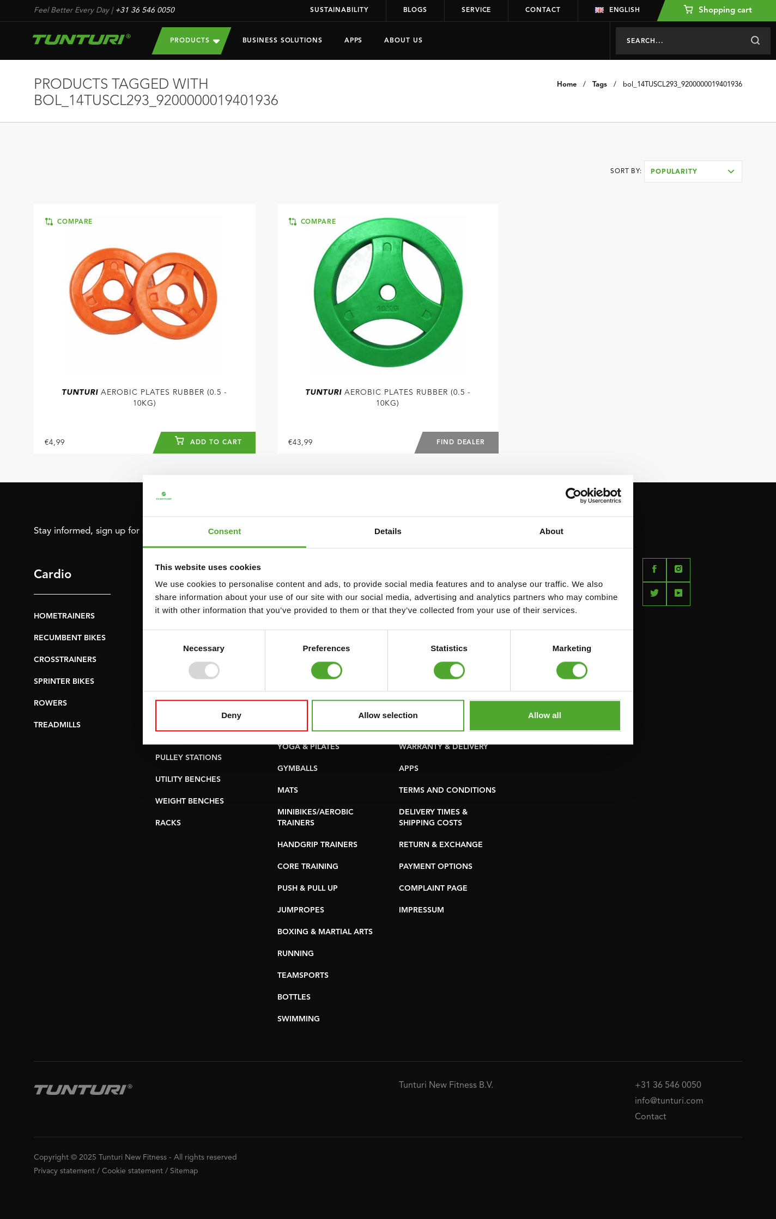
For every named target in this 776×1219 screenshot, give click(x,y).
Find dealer (460, 442)
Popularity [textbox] (674, 172)
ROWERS (50, 703)
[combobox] (693, 171)
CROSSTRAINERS (65, 660)
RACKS (168, 823)
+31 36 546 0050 (144, 10)
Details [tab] (388, 531)
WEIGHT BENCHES (189, 801)
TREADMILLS (57, 725)
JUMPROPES (300, 910)
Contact (542, 10)
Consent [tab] (224, 531)
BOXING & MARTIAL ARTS (325, 932)
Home (567, 84)
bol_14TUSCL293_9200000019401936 (682, 84)
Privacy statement (64, 1171)
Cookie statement (132, 1171)
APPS (409, 769)
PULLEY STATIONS (188, 758)
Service (476, 10)
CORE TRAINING (307, 867)
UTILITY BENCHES (188, 779)
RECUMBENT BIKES (70, 638)
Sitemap (184, 1171)
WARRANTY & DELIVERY (443, 747)
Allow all (544, 715)
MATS (287, 790)
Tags (599, 84)
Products (194, 40)
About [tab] (551, 531)
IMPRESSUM (421, 910)
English (617, 10)
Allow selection (387, 715)
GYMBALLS (297, 769)
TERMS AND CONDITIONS (447, 790)
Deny (231, 715)
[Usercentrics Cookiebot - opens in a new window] (573, 495)
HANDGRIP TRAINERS (317, 845)
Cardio (52, 575)
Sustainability (339, 10)
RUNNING (295, 954)
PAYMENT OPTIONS (435, 867)
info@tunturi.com (669, 1101)
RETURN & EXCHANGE (441, 845)
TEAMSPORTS (303, 975)
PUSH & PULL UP (307, 888)
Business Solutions (282, 41)
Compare (69, 221)
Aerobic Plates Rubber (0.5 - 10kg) (144, 398)
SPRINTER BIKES (64, 681)
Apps (353, 41)
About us (403, 41)
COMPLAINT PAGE (433, 888)
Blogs (415, 10)
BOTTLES (294, 997)
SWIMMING (298, 1019)
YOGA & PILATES (308, 747)
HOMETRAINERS (64, 616)
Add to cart (208, 441)
